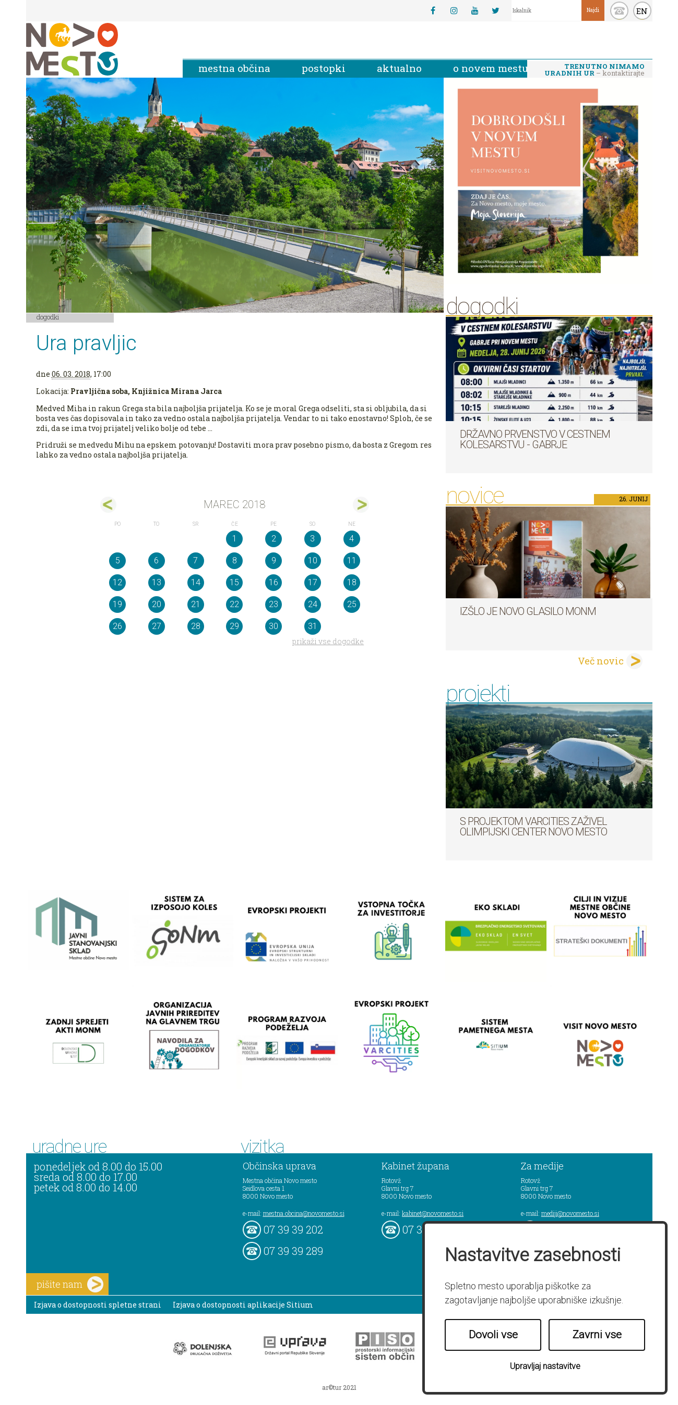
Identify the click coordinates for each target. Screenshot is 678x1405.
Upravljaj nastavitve (545, 1366)
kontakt (619, 11)
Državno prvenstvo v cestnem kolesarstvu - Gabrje (535, 439)
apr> (361, 505)
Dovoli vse (493, 1334)
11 (351, 560)
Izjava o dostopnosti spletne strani (97, 1305)
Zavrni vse (597, 1334)
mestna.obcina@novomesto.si (303, 1213)
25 (351, 604)
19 (117, 604)
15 (234, 582)
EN (642, 11)
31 (312, 626)
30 (273, 626)
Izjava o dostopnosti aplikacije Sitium (243, 1305)
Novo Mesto (96, 49)
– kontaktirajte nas (594, 70)
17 (312, 582)
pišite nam (70, 1284)
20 (156, 604)
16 (273, 582)
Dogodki (48, 317)
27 (156, 626)
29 (234, 626)
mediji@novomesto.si (570, 1213)
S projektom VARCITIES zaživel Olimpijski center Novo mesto (533, 826)
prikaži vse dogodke (328, 641)
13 (156, 582)
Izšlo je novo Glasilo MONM (528, 611)
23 (273, 604)
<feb (108, 505)
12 (117, 582)
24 (312, 604)
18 (351, 582)
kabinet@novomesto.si (432, 1213)
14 (195, 582)
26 (117, 626)
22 (234, 604)
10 (312, 560)
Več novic (601, 661)
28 (195, 626)
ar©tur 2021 (339, 1387)
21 (195, 604)
